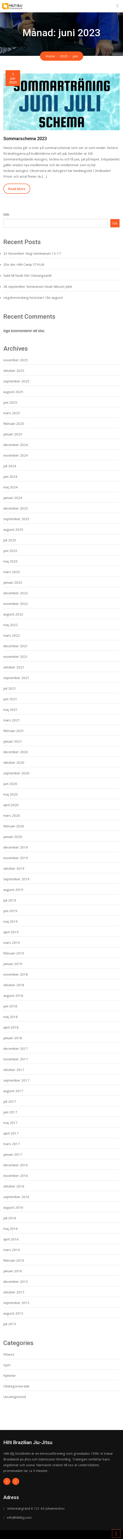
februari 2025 (13, 423)
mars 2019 (11, 942)
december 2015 (15, 1281)
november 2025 (15, 360)
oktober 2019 (13, 868)
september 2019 (16, 879)
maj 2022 (10, 625)
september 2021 (16, 677)
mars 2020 (11, 815)
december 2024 (15, 444)
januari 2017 (12, 1154)
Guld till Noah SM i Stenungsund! (27, 275)
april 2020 (11, 805)
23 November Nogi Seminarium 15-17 (32, 253)
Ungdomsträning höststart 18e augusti (33, 297)
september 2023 (16, 519)
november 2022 (15, 603)
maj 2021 (10, 709)
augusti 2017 (13, 1091)
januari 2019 (12, 963)
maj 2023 (10, 561)
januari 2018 (12, 1038)
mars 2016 (11, 1249)
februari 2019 (13, 953)
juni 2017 (10, 1112)
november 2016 (15, 1175)
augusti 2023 (13, 529)
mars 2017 (11, 1144)
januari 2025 (12, 434)
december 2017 (15, 1048)
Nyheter (9, 1375)
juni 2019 (10, 911)
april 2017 (11, 1133)
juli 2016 (9, 1218)
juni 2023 (10, 550)
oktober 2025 (13, 370)
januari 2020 (12, 836)
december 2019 (15, 847)
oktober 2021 (13, 667)
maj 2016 (10, 1228)
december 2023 (15, 508)
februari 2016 (13, 1260)
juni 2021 (10, 699)
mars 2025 (11, 413)
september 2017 (16, 1080)
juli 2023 (9, 540)
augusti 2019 (13, 889)
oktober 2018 (13, 985)
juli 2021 (9, 688)
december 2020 (15, 752)
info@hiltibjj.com (19, 1517)
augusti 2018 (13, 995)
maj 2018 (10, 1016)
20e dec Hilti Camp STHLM (23, 264)
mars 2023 (11, 572)
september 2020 (16, 773)
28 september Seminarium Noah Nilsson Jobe (37, 286)
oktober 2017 (13, 1069)
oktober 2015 (13, 1292)
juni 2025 (10, 402)
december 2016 (15, 1165)
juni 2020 (10, 783)
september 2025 (16, 381)
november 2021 (15, 656)
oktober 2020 (13, 762)
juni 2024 (10, 476)
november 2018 (15, 974)
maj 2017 (10, 1122)
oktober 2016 (13, 1186)
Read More (16, 188)
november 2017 (15, 1059)
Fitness (8, 1354)
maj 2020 (10, 794)
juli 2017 (9, 1101)
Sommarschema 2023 (25, 138)
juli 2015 (9, 1324)
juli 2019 (9, 900)
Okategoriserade (16, 1386)
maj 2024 (10, 487)
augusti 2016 (13, 1207)
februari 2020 (13, 826)
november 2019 (15, 858)
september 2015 (16, 1302)
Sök (6, 214)
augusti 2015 (13, 1313)
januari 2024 (12, 497)
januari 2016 (12, 1271)
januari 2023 (12, 582)
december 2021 (15, 646)
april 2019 (11, 932)
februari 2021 (13, 730)
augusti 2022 (13, 614)
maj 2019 (10, 921)
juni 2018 (10, 1006)
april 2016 (11, 1239)
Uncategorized (14, 1396)
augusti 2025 (13, 391)
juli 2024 (9, 466)
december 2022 (15, 593)
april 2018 (11, 1027)
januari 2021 (12, 741)
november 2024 (15, 455)
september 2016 (16, 1197)
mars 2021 (11, 720)
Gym (6, 1365)
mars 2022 (11, 635)
